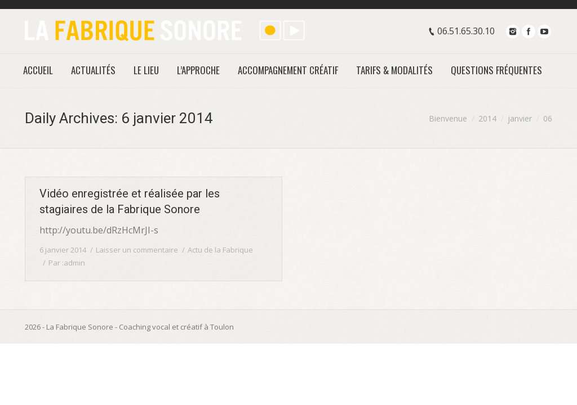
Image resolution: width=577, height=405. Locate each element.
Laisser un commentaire (137, 250)
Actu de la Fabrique (220, 250)
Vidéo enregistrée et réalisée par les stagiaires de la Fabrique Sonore (129, 201)
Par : (66, 263)
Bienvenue (448, 118)
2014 (487, 118)
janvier (520, 118)
